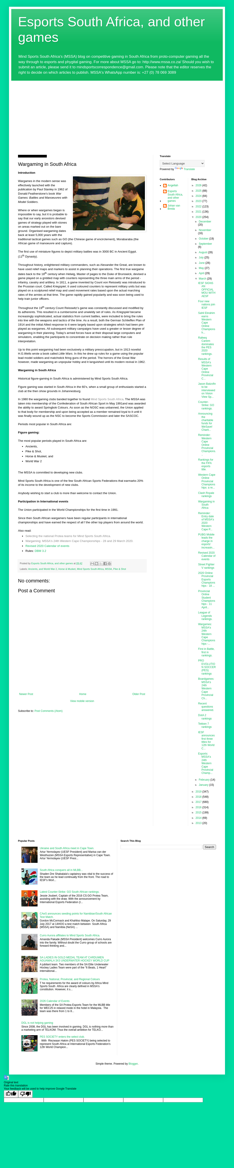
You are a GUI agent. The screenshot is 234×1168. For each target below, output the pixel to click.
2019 (199, 791)
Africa (120, 399)
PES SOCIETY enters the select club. (62, 1036)
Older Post (138, 694)
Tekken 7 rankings (205, 725)
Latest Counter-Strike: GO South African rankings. (69, 891)
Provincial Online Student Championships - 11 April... (206, 599)
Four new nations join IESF (206, 304)
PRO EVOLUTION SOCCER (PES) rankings (207, 667)
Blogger (133, 1063)
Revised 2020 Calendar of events (47, 546)
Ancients (32, 569)
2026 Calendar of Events (55, 1001)
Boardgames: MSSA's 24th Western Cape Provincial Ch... (206, 688)
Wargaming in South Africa (206, 505)
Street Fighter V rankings (206, 566)
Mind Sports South (103, 399)
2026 (199, 185)
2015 (199, 812)
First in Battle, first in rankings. (206, 652)
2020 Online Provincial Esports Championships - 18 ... (206, 579)
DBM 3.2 (40, 551)
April (202, 273)
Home (82, 694)
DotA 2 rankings (205, 717)
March (203, 278)
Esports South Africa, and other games (175, 196)
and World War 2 (48, 569)
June (202, 262)
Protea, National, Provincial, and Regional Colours (70, 979)
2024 (199, 196)
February (204, 779)
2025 (199, 190)
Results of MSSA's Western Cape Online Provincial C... (205, 369)
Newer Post (26, 694)
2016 (199, 807)
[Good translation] (11, 1094)
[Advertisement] (117, 114)
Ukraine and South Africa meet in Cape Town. (67, 848)
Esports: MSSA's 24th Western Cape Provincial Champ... (205, 763)
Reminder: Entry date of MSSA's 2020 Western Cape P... (206, 521)
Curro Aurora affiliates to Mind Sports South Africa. (70, 935)
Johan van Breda (174, 207)
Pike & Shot (119, 569)
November (205, 230)
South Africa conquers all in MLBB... (61, 870)
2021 (199, 211)
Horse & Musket (67, 569)
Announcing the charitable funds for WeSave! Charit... (205, 421)
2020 (199, 217)
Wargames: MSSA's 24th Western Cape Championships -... (206, 634)
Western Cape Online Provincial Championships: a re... (206, 481)
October (204, 238)
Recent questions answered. (206, 707)
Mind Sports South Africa (90, 569)
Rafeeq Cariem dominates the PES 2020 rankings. (206, 345)
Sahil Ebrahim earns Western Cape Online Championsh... (206, 322)
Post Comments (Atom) (48, 711)
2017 (199, 802)
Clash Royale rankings (206, 494)
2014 (199, 817)
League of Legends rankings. (205, 616)
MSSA (108, 569)
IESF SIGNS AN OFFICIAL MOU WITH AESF (206, 290)
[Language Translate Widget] (182, 163)
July (201, 257)
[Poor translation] (25, 1094)
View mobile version (82, 701)
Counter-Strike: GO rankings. (206, 405)
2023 (199, 201)
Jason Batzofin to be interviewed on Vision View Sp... (207, 390)
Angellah (173, 185)
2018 (199, 796)
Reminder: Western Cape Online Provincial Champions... (207, 444)
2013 (199, 823)
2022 (199, 206)
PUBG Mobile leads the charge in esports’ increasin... (206, 541)
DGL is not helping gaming (37, 1022)
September (205, 243)
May (202, 268)
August (203, 252)
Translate (185, 169)
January (204, 784)
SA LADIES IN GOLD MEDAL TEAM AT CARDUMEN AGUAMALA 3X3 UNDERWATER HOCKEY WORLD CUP (74, 959)
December (205, 221)
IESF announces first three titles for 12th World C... (206, 740)
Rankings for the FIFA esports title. (205, 464)
